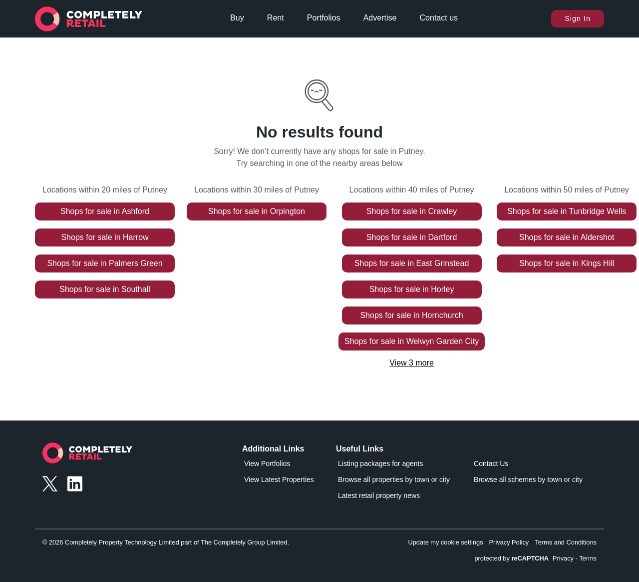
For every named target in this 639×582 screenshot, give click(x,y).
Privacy (563, 558)
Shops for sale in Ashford (104, 211)
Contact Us (491, 464)
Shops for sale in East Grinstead (411, 263)
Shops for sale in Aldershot (566, 237)
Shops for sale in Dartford (411, 237)
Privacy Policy (509, 542)
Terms (588, 558)
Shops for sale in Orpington (256, 211)
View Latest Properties (279, 480)
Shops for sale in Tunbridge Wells (566, 211)
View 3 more (411, 362)
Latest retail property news (379, 496)
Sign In (578, 18)
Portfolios (323, 18)
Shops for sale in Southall (104, 289)
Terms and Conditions (566, 542)
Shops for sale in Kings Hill (566, 263)
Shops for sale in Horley (411, 289)
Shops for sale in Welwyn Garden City (411, 341)
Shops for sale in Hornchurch (411, 315)
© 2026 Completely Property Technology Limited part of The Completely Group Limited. (165, 542)
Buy (237, 18)
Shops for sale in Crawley (411, 211)
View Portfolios (267, 464)
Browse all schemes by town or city (528, 480)
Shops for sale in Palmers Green (104, 263)
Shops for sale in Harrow (104, 237)
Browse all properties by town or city (394, 480)
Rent (275, 18)
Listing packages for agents (380, 464)
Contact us (439, 18)
